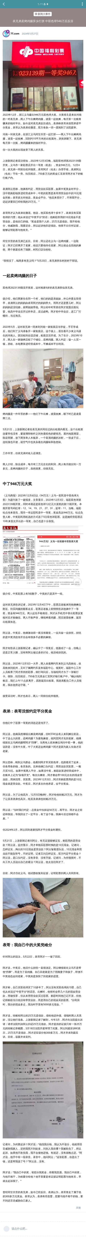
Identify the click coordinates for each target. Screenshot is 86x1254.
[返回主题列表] (3, 4)
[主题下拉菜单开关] (82, 4)
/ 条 (43, 4)
